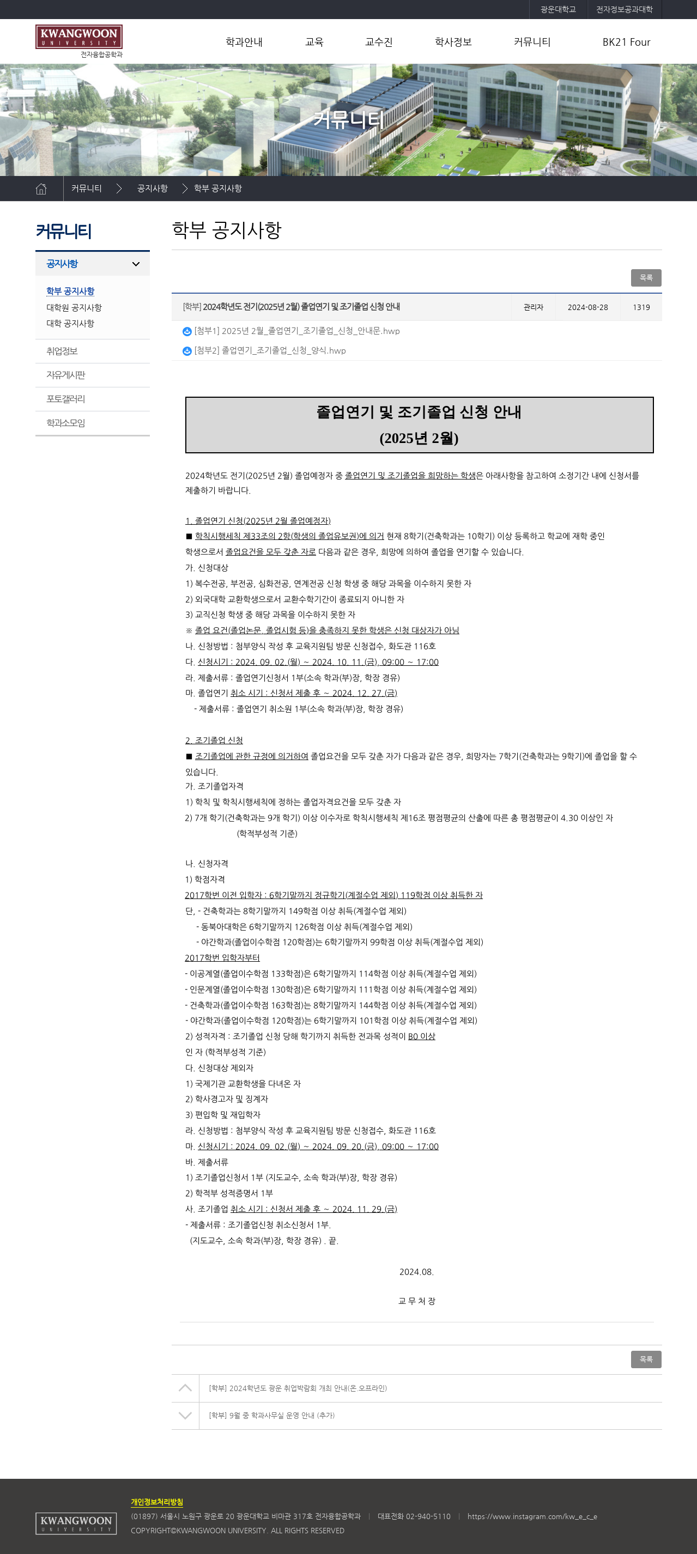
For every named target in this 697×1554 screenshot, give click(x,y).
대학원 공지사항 (74, 307)
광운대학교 (558, 9)
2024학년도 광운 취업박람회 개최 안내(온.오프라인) (298, 1388)
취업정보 (61, 350)
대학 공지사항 (70, 323)
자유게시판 (65, 374)
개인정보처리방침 (157, 1502)
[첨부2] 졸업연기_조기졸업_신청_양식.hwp (264, 350)
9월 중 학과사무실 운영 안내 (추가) (272, 1415)
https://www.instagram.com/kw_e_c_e (532, 1516)
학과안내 (244, 41)
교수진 (379, 41)
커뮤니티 (532, 41)
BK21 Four (627, 41)
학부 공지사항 (218, 188)
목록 (646, 278)
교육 (314, 41)
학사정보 (453, 41)
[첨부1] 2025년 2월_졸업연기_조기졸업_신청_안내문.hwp (291, 330)
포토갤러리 (65, 398)
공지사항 (152, 188)
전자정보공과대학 (624, 9)
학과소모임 (65, 422)
